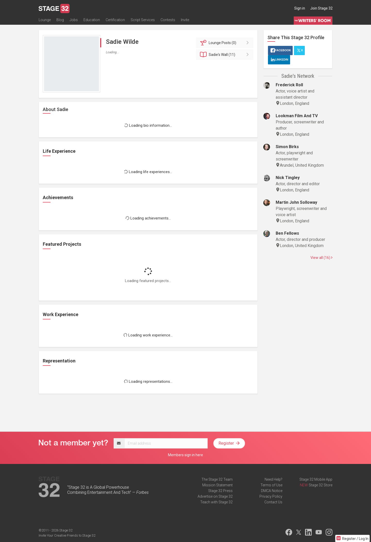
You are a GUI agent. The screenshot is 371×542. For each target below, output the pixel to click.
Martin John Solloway (296, 202)
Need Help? (273, 479)
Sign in (299, 8)
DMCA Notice (271, 491)
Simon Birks (287, 146)
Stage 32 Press (220, 491)
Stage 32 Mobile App (315, 479)
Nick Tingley (288, 177)
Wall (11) (225, 55)
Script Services (143, 20)
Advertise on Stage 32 (215, 496)
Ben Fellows (287, 233)
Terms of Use (271, 485)
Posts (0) (225, 43)
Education (91, 20)
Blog (60, 20)
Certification (115, 20)
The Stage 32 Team (217, 479)
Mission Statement (217, 485)
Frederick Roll (289, 84)
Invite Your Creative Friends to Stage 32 (67, 535)
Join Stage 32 (321, 8)
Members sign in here (185, 455)
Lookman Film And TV (297, 115)
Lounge (45, 20)
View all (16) (321, 258)
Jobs (74, 20)
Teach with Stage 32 (216, 502)
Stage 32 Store (320, 485)
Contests (168, 20)
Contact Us (273, 502)
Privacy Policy (270, 496)
